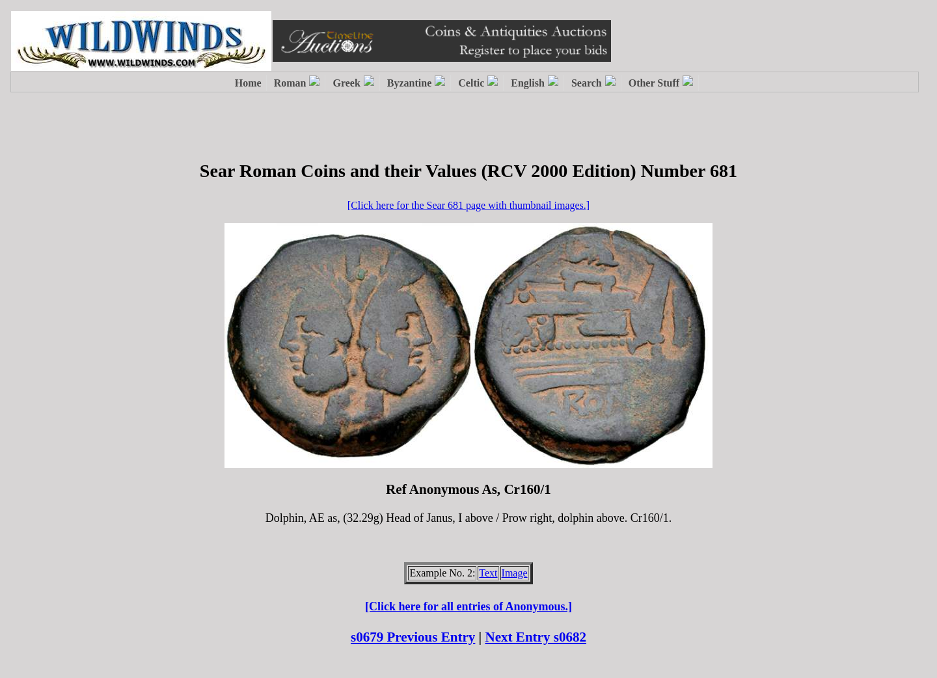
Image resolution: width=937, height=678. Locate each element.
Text (488, 572)
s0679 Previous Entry (413, 637)
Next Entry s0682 (536, 637)
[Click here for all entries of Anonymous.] (468, 606)
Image (515, 572)
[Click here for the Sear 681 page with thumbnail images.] (468, 205)
